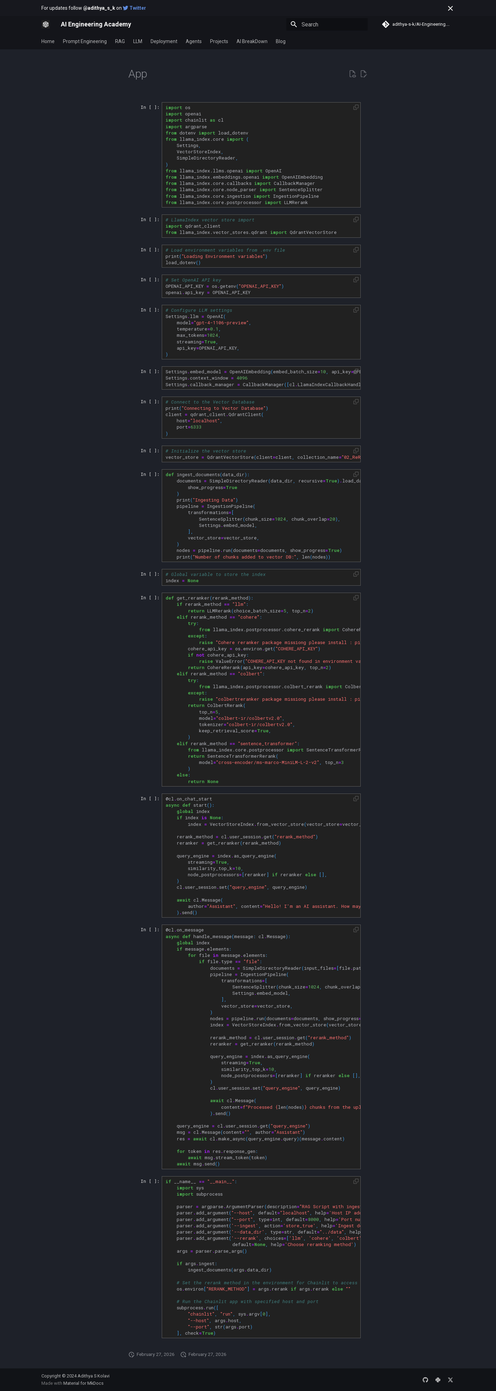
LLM (137, 41)
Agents (194, 41)
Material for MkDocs (83, 1383)
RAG (120, 41)
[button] (356, 107)
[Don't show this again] (450, 8)
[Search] (327, 24)
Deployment (164, 41)
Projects (219, 41)
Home (48, 41)
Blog (281, 41)
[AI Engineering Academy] (46, 24)
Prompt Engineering (85, 41)
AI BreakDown (252, 41)
